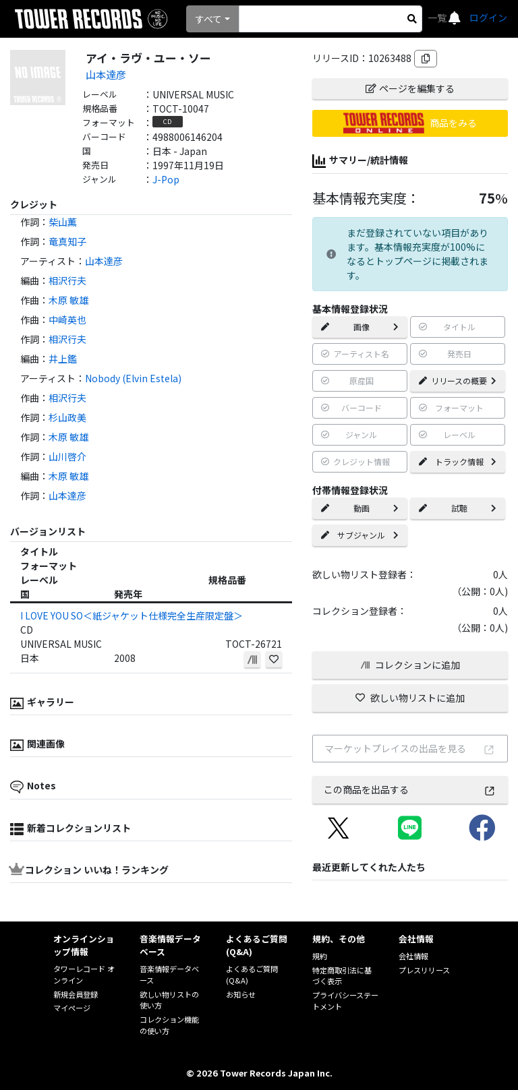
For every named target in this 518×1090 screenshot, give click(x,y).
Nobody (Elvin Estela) (133, 378)
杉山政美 (67, 417)
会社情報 (413, 955)
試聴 (457, 508)
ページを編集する (410, 88)
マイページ (71, 1007)
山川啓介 (67, 456)
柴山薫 (63, 222)
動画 (360, 508)
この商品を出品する (410, 789)
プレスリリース (424, 970)
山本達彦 (106, 74)
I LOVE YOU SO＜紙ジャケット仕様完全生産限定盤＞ (131, 615)
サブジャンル (360, 535)
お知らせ (241, 994)
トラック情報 (457, 461)
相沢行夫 (67, 280)
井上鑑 (63, 358)
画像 (360, 326)
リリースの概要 (457, 380)
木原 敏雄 (68, 300)
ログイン (488, 17)
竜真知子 (67, 241)
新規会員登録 (75, 994)
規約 (319, 955)
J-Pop (165, 179)
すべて (208, 19)
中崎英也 (67, 319)
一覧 (438, 17)
